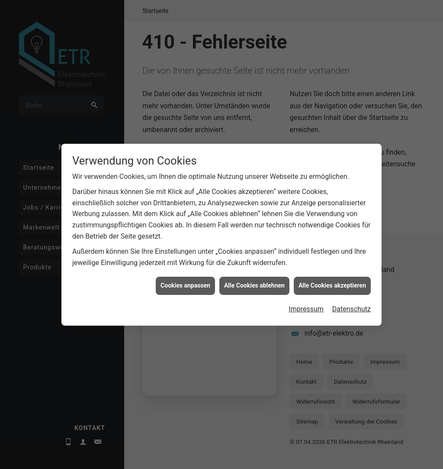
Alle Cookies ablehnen (254, 272)
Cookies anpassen (185, 272)
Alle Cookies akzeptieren (332, 272)
